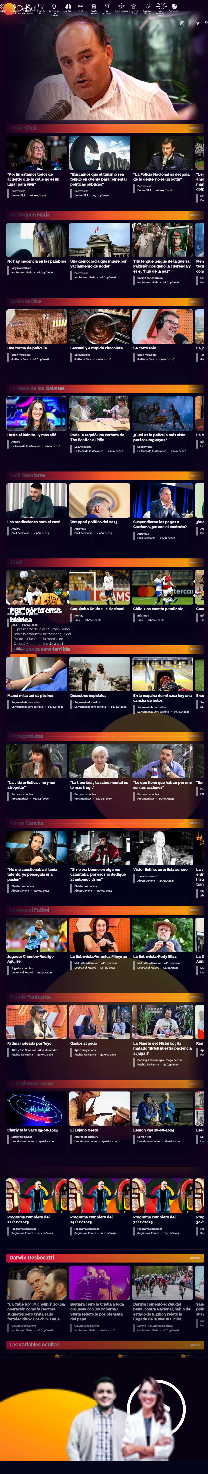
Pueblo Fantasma (99, 13)
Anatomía (184, 11)
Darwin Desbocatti (28, 13)
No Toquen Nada (14, 13)
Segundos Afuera (156, 13)
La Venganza (113, 13)
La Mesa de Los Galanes (57, 13)
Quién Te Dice (42, 13)
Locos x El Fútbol (142, 13)
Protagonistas (128, 11)
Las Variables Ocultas (170, 13)
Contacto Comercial (176, 21)
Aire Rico (71, 11)
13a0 (85, 11)
